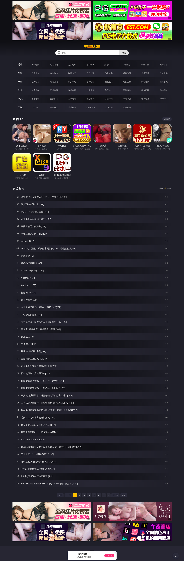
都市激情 (35, 99)
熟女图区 (145, 90)
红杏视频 (109, 107)
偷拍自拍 (54, 81)
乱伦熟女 (145, 81)
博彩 (20, 64)
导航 (20, 107)
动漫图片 (90, 90)
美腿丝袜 (109, 90)
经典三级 (127, 81)
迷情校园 (109, 99)
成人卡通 (72, 81)
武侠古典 (90, 99)
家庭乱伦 (54, 99)
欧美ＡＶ (72, 73)
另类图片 (164, 90)
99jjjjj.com (92, 46)
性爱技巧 (164, 99)
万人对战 (72, 64)
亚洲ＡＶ (35, 73)
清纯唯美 (127, 90)
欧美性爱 (90, 81)
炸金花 (127, 64)
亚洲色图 (54, 90)
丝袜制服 (127, 73)
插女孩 (35, 107)
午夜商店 (54, 107)
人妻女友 (72, 99)
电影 (20, 81)
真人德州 (54, 64)
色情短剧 (127, 107)
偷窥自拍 (35, 90)
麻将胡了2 (108, 64)
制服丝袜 (109, 81)
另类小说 (127, 99)
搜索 (124, 52)
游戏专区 (90, 64)
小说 (20, 98)
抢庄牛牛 (164, 64)
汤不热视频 (90, 107)
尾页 (123, 495)
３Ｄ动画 (90, 73)
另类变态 (164, 81)
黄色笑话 (145, 99)
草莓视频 (72, 107)
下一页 (115, 495)
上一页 (68, 495)
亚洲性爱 (35, 81)
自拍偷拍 (54, 73)
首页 (60, 495)
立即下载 (109, 555)
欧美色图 (72, 90)
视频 (20, 73)
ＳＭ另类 (164, 73)
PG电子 (35, 64)
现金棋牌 (145, 64)
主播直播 (145, 73)
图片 (20, 90)
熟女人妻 (109, 73)
